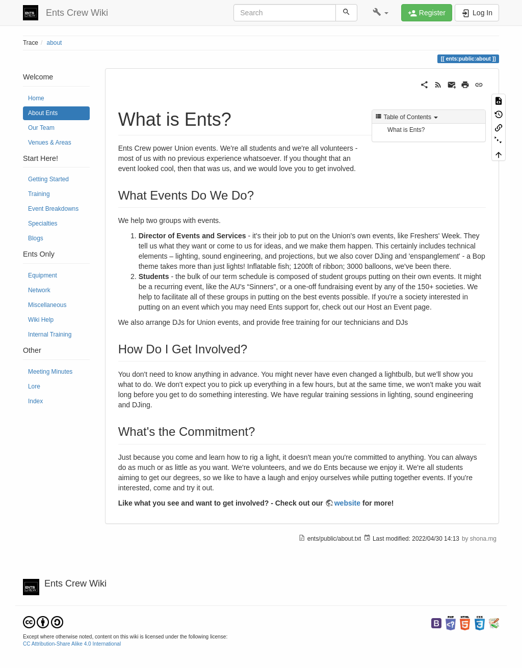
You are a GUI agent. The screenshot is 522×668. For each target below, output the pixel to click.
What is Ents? (406, 129)
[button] (380, 12)
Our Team (41, 127)
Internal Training (49, 334)
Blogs (35, 238)
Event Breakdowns (53, 208)
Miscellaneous (47, 305)
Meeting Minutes (50, 371)
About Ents (43, 113)
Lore (34, 386)
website (347, 503)
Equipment (42, 275)
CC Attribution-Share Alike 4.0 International (72, 644)
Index (35, 401)
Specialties (43, 223)
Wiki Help (41, 319)
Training (39, 194)
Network (39, 290)
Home (36, 98)
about (54, 42)
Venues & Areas (49, 142)
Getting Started (48, 179)
